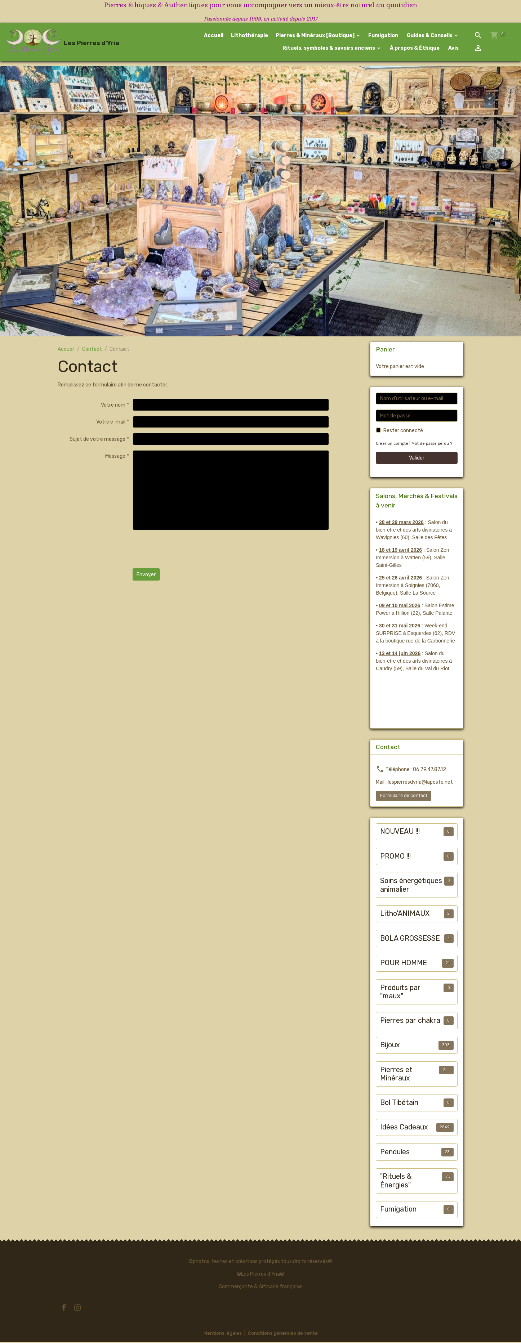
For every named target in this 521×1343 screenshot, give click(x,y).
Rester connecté (403, 431)
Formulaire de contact (403, 796)
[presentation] (187, 550)
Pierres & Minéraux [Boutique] (316, 36)
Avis (453, 48)
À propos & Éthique (414, 48)
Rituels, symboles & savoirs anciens (328, 48)
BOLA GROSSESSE (410, 939)
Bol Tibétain (399, 1103)
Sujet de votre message (97, 440)
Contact (92, 350)
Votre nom (113, 405)
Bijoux (390, 1046)
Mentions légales (222, 1334)
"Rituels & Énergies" (396, 1181)
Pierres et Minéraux (396, 1074)
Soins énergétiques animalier (411, 885)
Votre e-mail (110, 423)
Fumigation (383, 36)
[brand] (52, 42)
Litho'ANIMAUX (404, 914)
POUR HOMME (403, 963)
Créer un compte (392, 444)
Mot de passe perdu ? (433, 444)
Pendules (395, 1153)
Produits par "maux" (400, 992)
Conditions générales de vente (283, 1334)
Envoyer (146, 575)
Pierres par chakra (410, 1021)
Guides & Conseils (430, 36)
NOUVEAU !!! (400, 832)
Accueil (213, 36)
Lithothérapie (249, 36)
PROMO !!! (395, 857)
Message (115, 457)
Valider (416, 459)
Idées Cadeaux (404, 1128)
